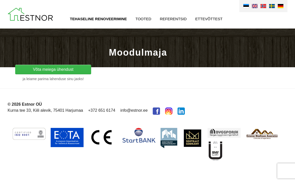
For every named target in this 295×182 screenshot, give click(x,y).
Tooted (143, 19)
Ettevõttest (209, 19)
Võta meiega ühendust (53, 69)
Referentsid (173, 19)
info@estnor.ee (134, 110)
